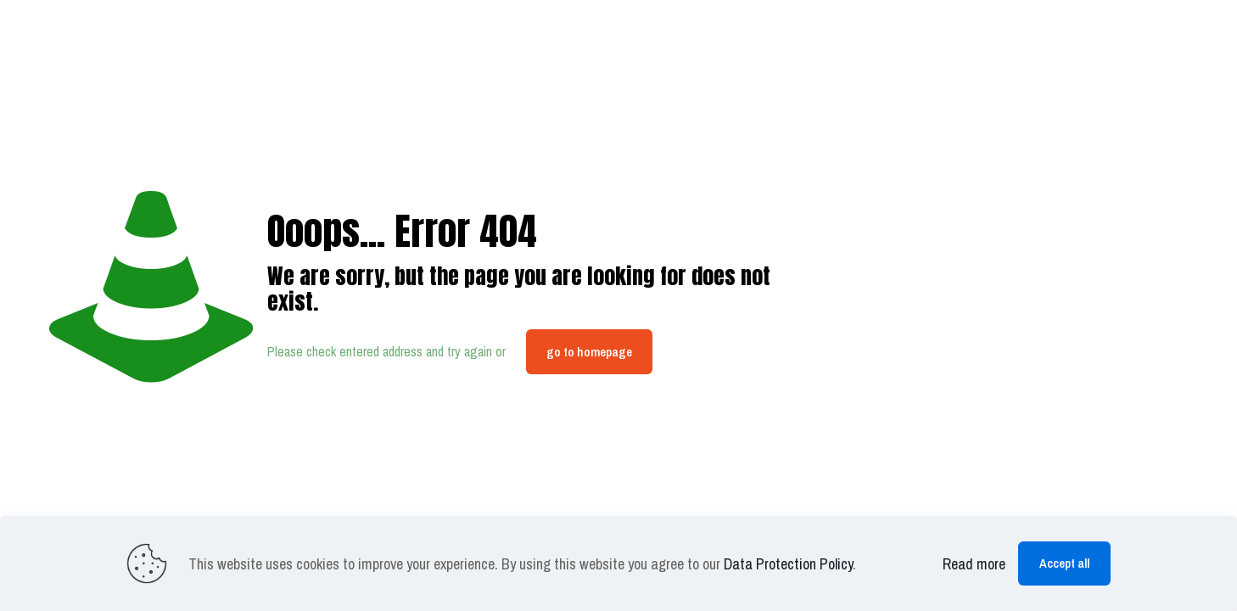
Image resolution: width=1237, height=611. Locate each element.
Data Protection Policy (788, 564)
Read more (974, 564)
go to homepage (589, 352)
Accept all (1064, 563)
